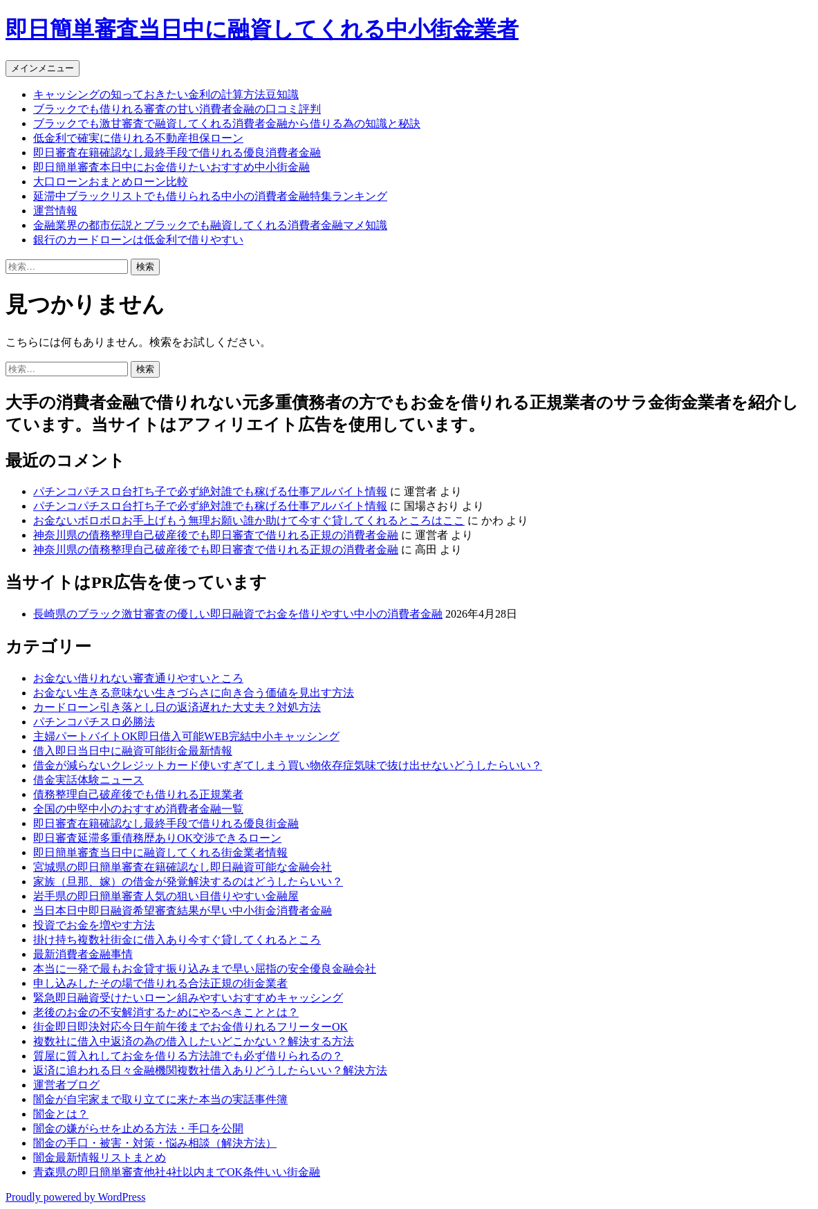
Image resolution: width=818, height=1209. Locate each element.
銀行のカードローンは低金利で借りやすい (138, 240)
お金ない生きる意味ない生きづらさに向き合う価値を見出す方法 (193, 693)
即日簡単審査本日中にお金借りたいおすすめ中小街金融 (171, 167)
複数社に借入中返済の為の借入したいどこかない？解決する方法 (193, 1041)
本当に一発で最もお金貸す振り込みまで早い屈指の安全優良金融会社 (204, 969)
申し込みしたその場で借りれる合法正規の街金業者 (160, 983)
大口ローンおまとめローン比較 (110, 181)
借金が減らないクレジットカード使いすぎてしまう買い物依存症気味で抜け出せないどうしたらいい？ (287, 765)
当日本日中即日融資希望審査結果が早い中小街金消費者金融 (182, 910)
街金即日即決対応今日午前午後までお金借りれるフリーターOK (190, 1027)
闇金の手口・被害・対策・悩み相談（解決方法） (155, 1143)
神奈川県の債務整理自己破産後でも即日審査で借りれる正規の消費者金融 (215, 535)
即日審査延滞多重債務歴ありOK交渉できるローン (157, 838)
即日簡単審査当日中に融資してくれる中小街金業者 (262, 29)
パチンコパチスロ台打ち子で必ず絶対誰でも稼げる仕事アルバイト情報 (210, 491)
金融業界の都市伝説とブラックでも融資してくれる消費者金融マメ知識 (210, 225)
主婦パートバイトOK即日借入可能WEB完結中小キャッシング (186, 736)
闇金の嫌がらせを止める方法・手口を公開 (138, 1128)
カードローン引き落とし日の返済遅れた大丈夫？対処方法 (177, 707)
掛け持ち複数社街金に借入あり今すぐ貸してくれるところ (177, 939)
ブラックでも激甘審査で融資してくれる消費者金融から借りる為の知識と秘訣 (226, 123)
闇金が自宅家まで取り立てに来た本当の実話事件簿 (160, 1099)
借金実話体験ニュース (88, 780)
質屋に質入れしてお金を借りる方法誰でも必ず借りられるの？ (188, 1056)
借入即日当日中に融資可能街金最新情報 (132, 751)
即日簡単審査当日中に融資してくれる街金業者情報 (160, 852)
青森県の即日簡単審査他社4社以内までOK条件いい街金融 (176, 1172)
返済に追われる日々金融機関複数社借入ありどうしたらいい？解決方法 (210, 1070)
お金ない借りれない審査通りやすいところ (138, 678)
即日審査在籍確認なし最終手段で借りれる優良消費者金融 (177, 152)
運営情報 (55, 210)
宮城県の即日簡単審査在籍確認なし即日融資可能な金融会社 (182, 867)
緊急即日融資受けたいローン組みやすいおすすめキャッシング (188, 998)
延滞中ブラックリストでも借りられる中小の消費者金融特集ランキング (210, 196)
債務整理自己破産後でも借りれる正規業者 (138, 794)
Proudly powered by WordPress (75, 1197)
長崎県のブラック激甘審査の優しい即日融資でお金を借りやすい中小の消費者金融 (238, 614)
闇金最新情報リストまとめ (99, 1157)
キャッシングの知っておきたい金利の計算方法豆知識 (166, 94)
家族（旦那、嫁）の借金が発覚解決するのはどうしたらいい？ (188, 881)
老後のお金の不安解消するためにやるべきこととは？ (166, 1012)
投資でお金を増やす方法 (94, 925)
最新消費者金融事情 (83, 954)
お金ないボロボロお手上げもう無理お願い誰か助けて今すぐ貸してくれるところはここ (249, 520)
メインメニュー (42, 68)
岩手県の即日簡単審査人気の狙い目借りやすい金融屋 (166, 896)
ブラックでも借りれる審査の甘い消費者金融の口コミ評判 (177, 109)
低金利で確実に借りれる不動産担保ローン (138, 138)
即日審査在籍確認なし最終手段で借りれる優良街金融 (166, 823)
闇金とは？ (61, 1114)
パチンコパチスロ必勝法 (94, 722)
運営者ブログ (66, 1085)
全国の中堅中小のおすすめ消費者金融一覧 (138, 809)
